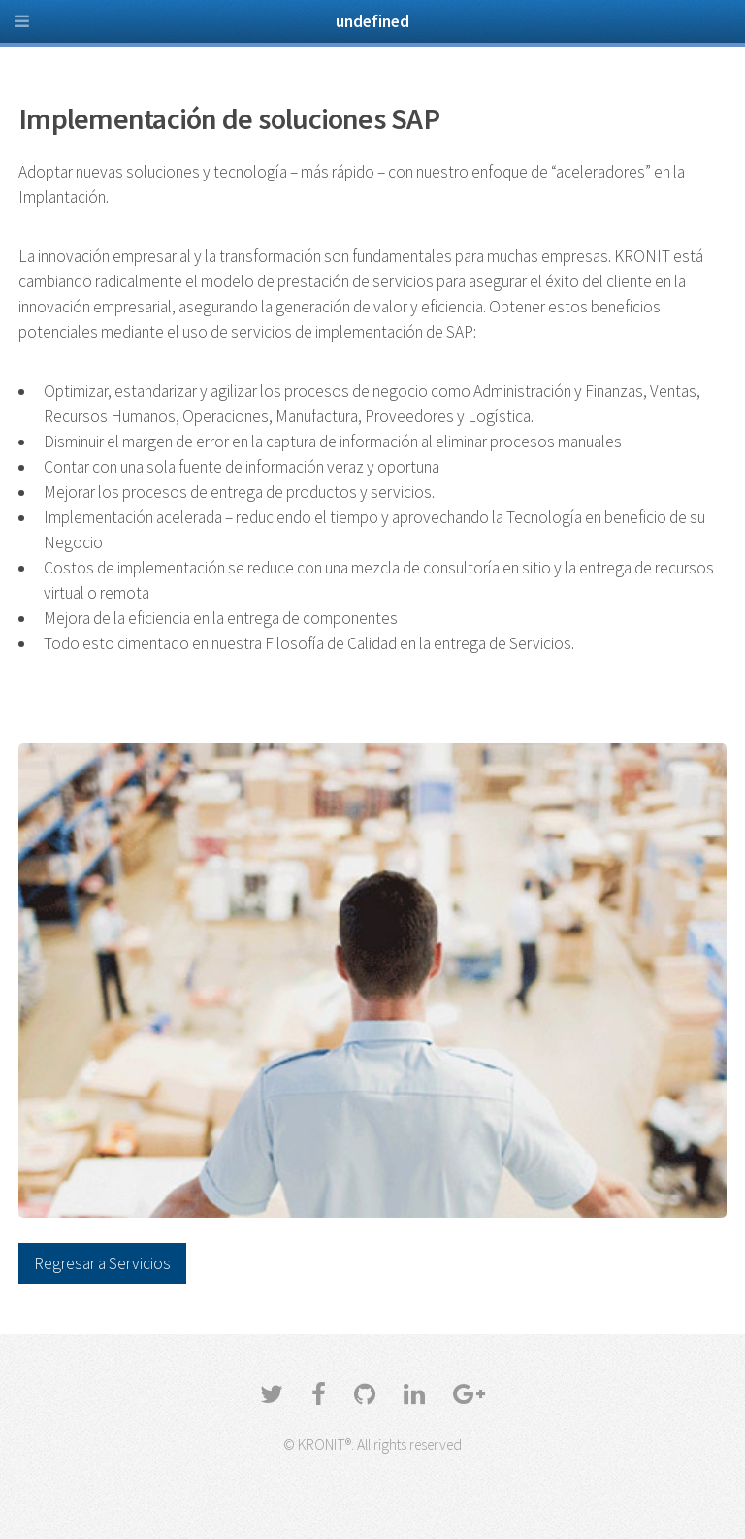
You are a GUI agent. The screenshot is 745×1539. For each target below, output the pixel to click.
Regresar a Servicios (102, 1263)
